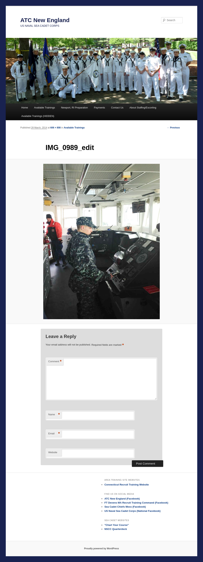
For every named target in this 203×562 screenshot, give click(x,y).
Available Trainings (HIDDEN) (37, 116)
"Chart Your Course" (116, 525)
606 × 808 (55, 127)
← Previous (173, 127)
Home (24, 107)
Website (52, 452)
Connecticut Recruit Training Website (126, 484)
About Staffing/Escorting (143, 107)
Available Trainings (44, 107)
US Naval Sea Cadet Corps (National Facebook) (132, 511)
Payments (99, 107)
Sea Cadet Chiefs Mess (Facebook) (125, 506)
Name (54, 414)
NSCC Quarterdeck (115, 529)
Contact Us (117, 107)
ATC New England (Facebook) (122, 498)
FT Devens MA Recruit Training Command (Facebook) (136, 502)
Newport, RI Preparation (74, 107)
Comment (55, 361)
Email (54, 433)
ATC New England (45, 20)
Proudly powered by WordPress (101, 548)
